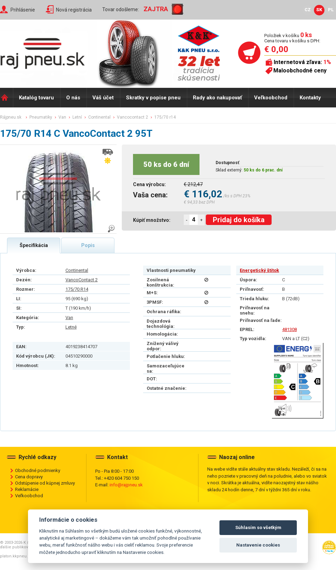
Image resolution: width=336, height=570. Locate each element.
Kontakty (310, 97)
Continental (76, 270)
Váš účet (103, 97)
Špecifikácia (34, 245)
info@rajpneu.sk (126, 484)
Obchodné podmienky (37, 470)
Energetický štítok (259, 270)
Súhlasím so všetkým (258, 527)
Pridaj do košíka (239, 220)
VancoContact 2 (81, 279)
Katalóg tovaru (36, 97)
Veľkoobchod (270, 97)
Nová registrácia (74, 10)
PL (331, 9)
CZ (307, 9)
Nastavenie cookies (258, 545)
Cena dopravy (29, 476)
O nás (73, 97)
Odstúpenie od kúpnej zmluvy (45, 483)
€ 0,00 (276, 49)
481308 (289, 329)
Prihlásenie (22, 10)
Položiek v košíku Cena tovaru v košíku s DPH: (292, 38)
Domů (6, 97)
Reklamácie (26, 489)
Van (69, 317)
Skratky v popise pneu (153, 97)
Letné (71, 327)
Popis (88, 245)
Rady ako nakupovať (217, 97)
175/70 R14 (76, 289)
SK (319, 9)
